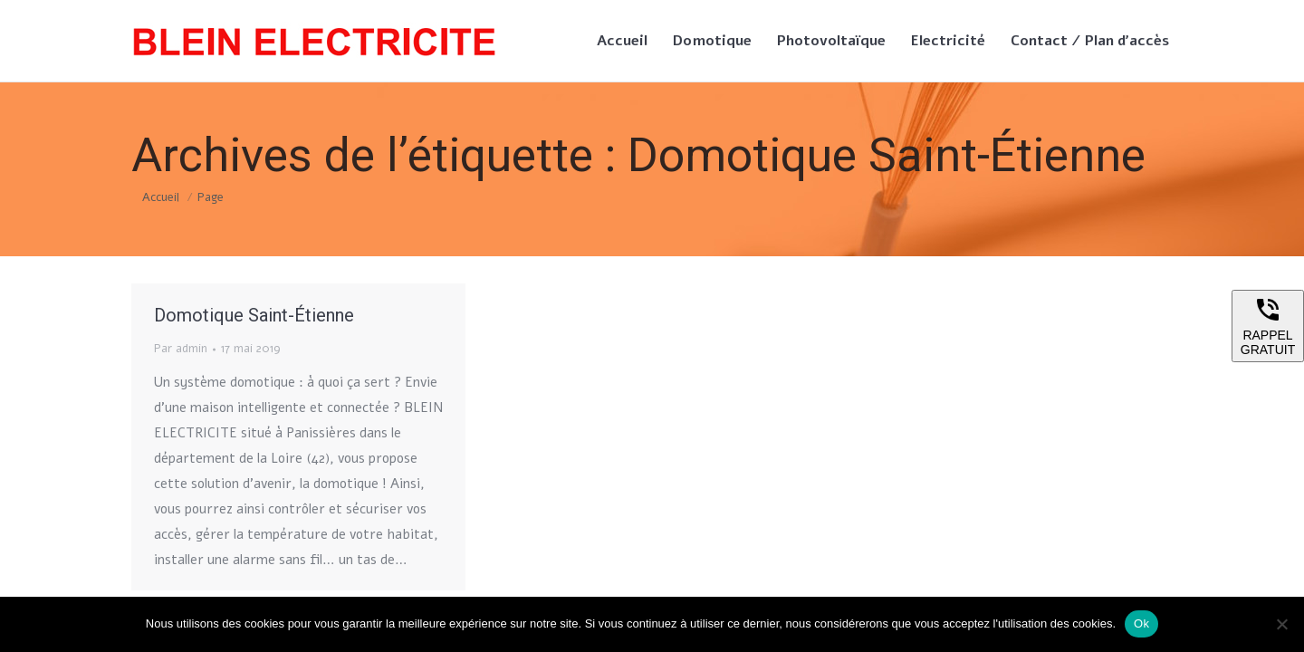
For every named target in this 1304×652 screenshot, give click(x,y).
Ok (1141, 623)
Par (180, 348)
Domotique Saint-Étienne (254, 315)
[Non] (1281, 624)
